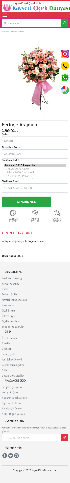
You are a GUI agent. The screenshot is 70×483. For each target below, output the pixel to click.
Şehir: (5, 134)
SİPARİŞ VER (26, 202)
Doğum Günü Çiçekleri (13, 375)
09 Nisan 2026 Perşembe (35, 165)
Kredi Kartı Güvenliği (12, 278)
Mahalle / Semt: (11, 147)
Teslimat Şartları (10, 294)
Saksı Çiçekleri (9, 354)
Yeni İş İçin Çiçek (10, 392)
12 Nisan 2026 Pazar (35, 176)
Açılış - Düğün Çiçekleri (13, 414)
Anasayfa (5, 31)
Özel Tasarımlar (9, 338)
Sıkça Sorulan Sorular (13, 326)
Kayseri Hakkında (10, 283)
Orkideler (6, 348)
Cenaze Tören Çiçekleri (13, 365)
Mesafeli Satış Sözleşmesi (14, 299)
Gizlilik (5, 289)
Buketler (6, 343)
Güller (5, 370)
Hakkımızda (8, 305)
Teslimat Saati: (10, 181)
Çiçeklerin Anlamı (10, 321)
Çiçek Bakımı (8, 310)
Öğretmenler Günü (11, 403)
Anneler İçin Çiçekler (12, 408)
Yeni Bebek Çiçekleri (12, 359)
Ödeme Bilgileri (9, 316)
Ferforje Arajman (17, 31)
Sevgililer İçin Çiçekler (12, 387)
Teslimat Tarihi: (10, 160)
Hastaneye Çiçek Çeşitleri (14, 397)
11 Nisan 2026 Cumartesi (35, 172)
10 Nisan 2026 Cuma (35, 169)
